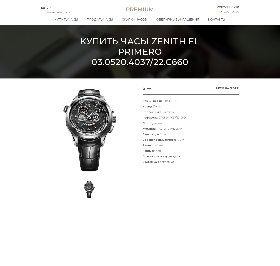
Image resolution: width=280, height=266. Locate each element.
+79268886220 (227, 7)
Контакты (217, 19)
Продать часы (100, 19)
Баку (44, 7)
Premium (140, 9)
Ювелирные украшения (177, 19)
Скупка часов (134, 19)
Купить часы (66, 19)
